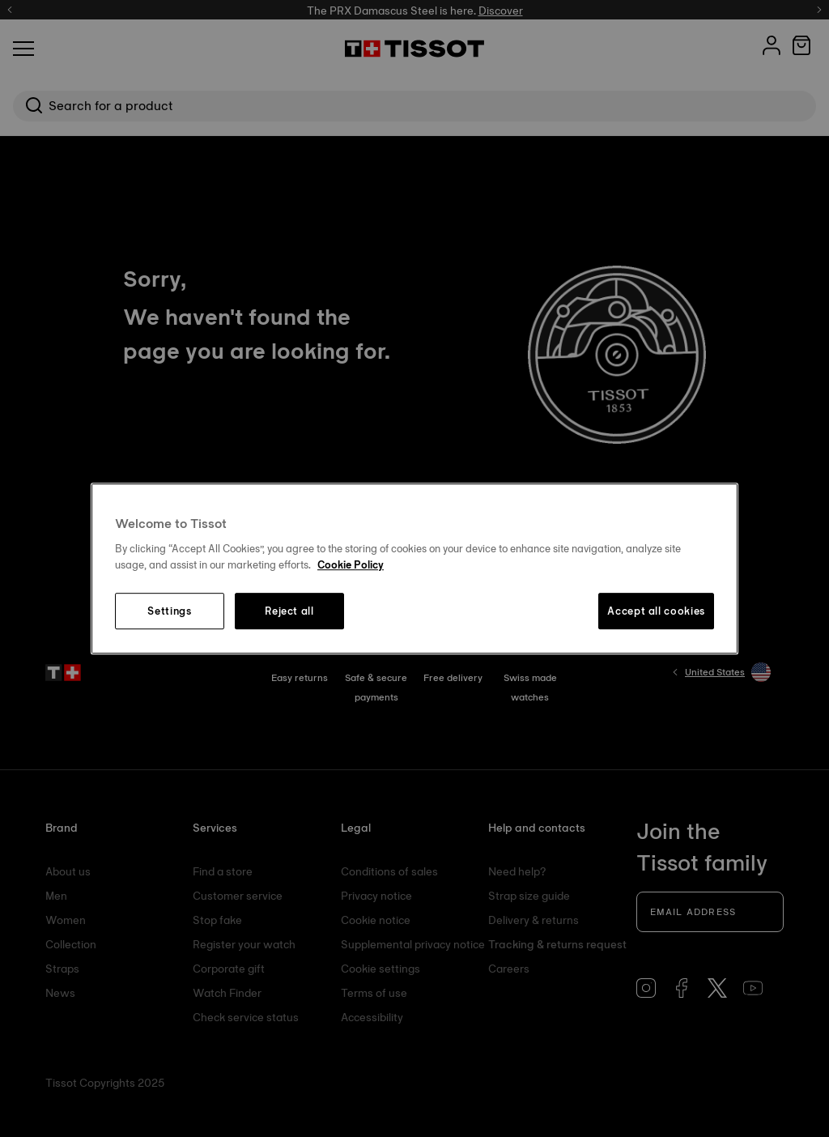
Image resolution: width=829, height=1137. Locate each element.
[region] (414, 568)
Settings (169, 611)
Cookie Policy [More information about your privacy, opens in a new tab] (350, 564)
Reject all (289, 611)
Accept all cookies (656, 611)
